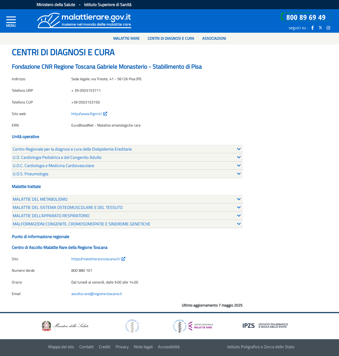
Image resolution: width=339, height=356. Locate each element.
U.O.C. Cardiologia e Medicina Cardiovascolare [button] (53, 165)
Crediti (104, 347)
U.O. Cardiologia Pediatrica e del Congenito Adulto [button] (57, 157)
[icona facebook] (312, 27)
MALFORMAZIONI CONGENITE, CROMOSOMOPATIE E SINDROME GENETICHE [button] (81, 224)
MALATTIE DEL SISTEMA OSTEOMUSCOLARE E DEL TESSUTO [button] (68, 207)
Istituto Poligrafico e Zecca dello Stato (261, 347)
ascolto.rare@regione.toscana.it (96, 293)
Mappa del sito (61, 347)
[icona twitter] (320, 27)
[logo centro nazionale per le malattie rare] (193, 325)
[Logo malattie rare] (84, 20)
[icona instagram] (328, 27)
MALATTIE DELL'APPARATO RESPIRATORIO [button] (51, 215)
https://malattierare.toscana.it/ (98, 259)
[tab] (127, 149)
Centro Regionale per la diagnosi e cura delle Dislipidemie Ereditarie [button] (72, 149)
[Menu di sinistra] (11, 21)
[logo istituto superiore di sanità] (132, 325)
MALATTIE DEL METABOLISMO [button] (40, 199)
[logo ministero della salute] (65, 325)
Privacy (122, 347)
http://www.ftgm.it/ (89, 113)
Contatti (86, 347)
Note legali (143, 347)
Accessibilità (169, 347)
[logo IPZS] (266, 325)
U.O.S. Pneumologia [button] (30, 174)
